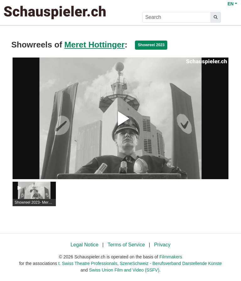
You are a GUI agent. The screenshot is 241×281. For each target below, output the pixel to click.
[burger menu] (230, 17)
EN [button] (230, 3)
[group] (34, 194)
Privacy (162, 244)
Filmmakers (170, 256)
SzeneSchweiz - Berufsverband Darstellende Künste (171, 263)
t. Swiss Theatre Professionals (87, 263)
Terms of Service (126, 244)
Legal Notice (85, 244)
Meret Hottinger (94, 44)
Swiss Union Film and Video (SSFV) (124, 270)
